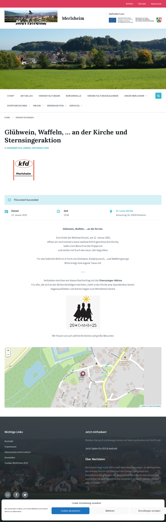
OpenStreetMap (155, 406)
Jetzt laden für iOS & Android (101, 448)
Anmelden (10, 457)
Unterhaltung (40, 147)
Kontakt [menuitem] (142, 3)
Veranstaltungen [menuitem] (49, 95)
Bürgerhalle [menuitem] (73, 95)
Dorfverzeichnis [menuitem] (17, 105)
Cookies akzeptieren (70, 510)
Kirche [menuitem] (37, 105)
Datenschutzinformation (18, 451)
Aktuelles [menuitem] (26, 95)
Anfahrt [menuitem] (129, 3)
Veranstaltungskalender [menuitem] (102, 95)
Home (7, 117)
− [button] (8, 354)
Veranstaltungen (25, 117)
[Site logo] (31, 24)
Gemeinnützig (14, 147)
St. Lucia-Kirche (124, 210)
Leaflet (143, 406)
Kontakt (9, 440)
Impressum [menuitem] (156, 3)
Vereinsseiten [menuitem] (55, 105)
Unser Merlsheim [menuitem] (134, 95)
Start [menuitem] (11, 95)
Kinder (27, 147)
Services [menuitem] (74, 105)
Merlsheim (73, 18)
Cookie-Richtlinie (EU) (16, 462)
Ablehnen (110, 510)
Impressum (10, 446)
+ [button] (8, 350)
